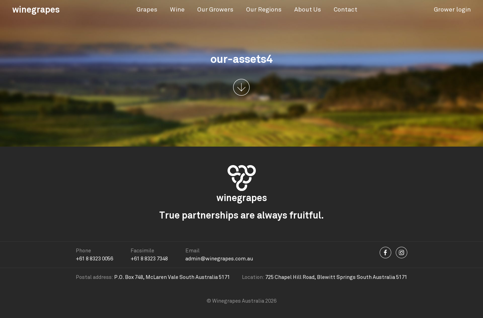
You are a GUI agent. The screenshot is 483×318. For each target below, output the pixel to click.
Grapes (146, 9)
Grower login (452, 9)
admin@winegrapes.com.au (219, 259)
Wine (177, 9)
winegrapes (36, 9)
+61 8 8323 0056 (94, 259)
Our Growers (215, 9)
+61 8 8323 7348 (149, 259)
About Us (307, 9)
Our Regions (264, 9)
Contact (345, 9)
